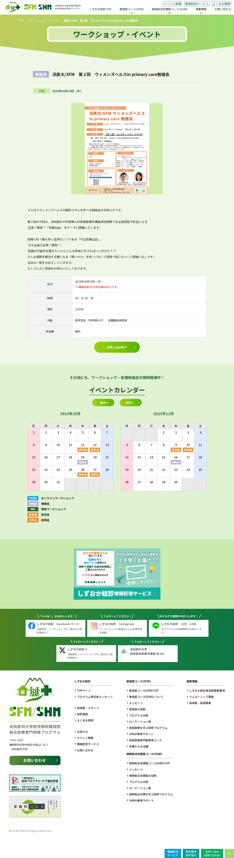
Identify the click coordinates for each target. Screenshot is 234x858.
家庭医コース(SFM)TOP (143, 690)
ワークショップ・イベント (43, 20)
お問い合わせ (223, 9)
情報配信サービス (197, 3)
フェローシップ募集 (201, 697)
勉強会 (83, 462)
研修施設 (82, 714)
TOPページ (84, 690)
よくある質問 (221, 3)
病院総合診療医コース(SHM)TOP (149, 763)
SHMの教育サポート (141, 800)
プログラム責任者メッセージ (95, 697)
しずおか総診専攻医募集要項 (207, 690)
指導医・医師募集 (200, 703)
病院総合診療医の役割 (142, 775)
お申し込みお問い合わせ (212, 853)
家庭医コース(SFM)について (146, 697)
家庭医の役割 (137, 709)
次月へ (129, 402)
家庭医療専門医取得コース (145, 740)
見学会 (83, 450)
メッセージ (136, 703)
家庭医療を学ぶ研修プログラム (148, 728)
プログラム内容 (138, 715)
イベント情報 (172, 3)
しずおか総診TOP (100, 9)
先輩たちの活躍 (138, 746)
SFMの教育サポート (141, 734)
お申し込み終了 (117, 347)
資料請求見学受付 (191, 853)
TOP (21, 20)
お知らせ (82, 731)
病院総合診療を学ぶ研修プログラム (151, 794)
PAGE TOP (229, 853)
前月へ (104, 402)
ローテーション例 (140, 721)
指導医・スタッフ (88, 708)
